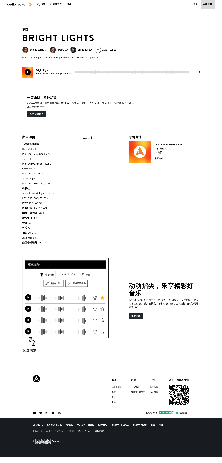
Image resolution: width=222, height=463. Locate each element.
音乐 (114, 380)
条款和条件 (100, 437)
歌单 (114, 396)
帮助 (133, 380)
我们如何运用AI (138, 391)
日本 (153, 431)
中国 (161, 431)
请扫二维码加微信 (179, 380)
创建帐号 (207, 4)
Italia (91, 431)
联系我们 (154, 386)
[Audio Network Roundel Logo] (36, 378)
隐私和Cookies (84, 437)
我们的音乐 (56, 4)
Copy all (89, 137)
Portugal (103, 431)
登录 (195, 4)
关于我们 (154, 391)
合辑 (114, 407)
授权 (69, 4)
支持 (152, 380)
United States (140, 431)
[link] (19, 4)
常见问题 (135, 386)
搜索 (40, 4)
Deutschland (54, 431)
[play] (28, 72)
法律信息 (71, 437)
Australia (38, 431)
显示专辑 (159, 158)
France (81, 431)
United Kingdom (121, 431)
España (69, 431)
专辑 (114, 401)
